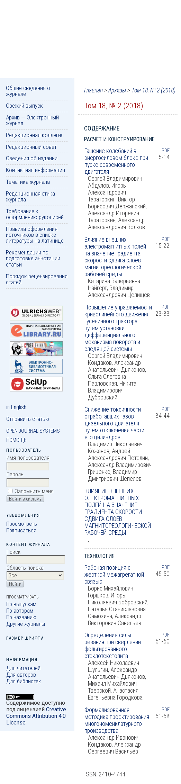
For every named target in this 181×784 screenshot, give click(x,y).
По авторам (19, 610)
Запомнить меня (34, 491)
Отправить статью (27, 419)
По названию (21, 617)
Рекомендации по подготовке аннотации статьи (33, 258)
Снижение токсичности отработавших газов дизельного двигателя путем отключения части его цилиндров (114, 423)
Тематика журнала (28, 181)
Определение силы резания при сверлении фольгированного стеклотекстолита (112, 645)
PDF (166, 150)
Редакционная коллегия (35, 135)
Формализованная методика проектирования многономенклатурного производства (116, 720)
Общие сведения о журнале (28, 90)
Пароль (15, 474)
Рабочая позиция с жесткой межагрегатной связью (114, 574)
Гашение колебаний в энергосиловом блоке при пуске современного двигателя (116, 161)
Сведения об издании (31, 158)
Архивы (117, 90)
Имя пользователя (28, 457)
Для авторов (21, 675)
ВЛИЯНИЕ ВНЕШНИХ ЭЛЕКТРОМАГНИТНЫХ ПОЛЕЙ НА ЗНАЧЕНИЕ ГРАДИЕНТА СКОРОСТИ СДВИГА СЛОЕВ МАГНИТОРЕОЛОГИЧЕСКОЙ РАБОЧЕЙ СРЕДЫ (117, 512)
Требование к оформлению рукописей (35, 214)
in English (16, 407)
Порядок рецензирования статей (36, 279)
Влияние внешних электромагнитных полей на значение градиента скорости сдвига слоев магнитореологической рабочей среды (115, 257)
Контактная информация (35, 169)
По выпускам (21, 604)
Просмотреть (21, 524)
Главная (93, 90)
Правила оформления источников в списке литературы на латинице (35, 234)
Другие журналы (25, 624)
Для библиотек (23, 681)
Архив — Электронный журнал (32, 120)
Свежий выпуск (24, 105)
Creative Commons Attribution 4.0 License (36, 716)
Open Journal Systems (33, 431)
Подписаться (21, 530)
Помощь (16, 440)
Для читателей (23, 668)
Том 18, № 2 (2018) (153, 90)
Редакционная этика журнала (30, 196)
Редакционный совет (31, 146)
